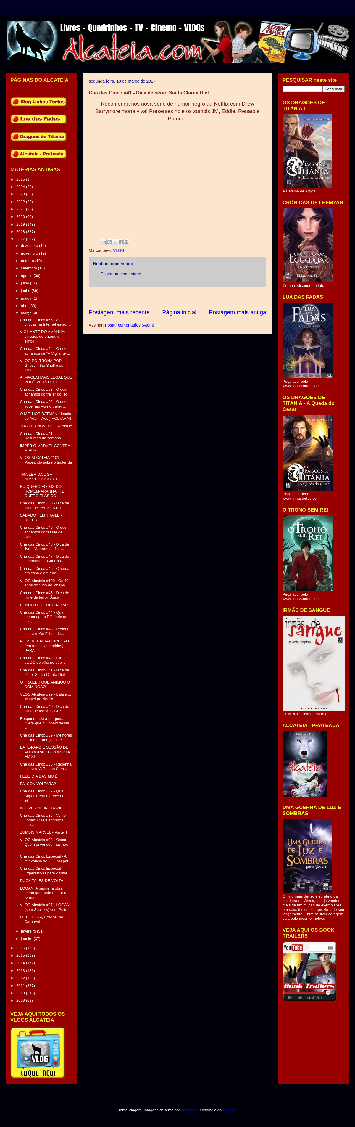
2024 (21, 186)
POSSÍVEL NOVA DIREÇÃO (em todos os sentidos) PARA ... (44, 645)
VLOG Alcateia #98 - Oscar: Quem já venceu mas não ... (44, 844)
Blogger (229, 1110)
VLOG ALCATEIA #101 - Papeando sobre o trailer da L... (46, 462)
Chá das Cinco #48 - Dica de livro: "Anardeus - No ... (44, 546)
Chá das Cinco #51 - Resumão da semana (40, 435)
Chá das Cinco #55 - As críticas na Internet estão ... (45, 322)
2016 (21, 948)
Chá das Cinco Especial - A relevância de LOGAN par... (45, 858)
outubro (28, 260)
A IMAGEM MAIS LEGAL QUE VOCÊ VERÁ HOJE (46, 379)
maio (25, 298)
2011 (21, 985)
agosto (27, 276)
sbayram (188, 1110)
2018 (21, 231)
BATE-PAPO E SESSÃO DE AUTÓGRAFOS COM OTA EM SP (45, 752)
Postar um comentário (121, 273)
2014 (21, 963)
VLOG (119, 250)
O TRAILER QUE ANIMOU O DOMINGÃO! (45, 684)
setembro (29, 268)
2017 (21, 239)
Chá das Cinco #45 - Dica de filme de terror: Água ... (44, 595)
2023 (21, 194)
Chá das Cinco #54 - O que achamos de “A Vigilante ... (45, 351)
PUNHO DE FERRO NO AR (44, 605)
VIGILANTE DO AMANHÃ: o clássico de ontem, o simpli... (44, 336)
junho (26, 290)
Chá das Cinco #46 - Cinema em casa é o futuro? (44, 570)
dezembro (30, 245)
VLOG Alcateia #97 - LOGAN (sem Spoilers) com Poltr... (45, 907)
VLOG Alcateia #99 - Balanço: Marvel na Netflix (45, 696)
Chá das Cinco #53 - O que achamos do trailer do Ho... (45, 391)
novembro (30, 253)
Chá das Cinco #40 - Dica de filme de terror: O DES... (44, 708)
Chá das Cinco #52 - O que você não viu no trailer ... (43, 404)
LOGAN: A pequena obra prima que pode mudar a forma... (43, 893)
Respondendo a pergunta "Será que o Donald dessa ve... (44, 723)
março (27, 313)
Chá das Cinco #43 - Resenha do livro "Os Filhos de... (45, 631)
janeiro (27, 938)
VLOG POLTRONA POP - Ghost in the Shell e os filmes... (42, 365)
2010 (21, 993)
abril (25, 305)
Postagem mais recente (119, 312)
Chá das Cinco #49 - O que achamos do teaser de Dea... (43, 532)
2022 (21, 202)
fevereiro (29, 931)
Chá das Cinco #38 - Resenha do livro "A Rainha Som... (45, 766)
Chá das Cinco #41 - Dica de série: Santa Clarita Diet (44, 672)
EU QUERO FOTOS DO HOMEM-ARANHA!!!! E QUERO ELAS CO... (42, 491)
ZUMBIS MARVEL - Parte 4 (43, 832)
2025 (21, 179)
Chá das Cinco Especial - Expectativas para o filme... (45, 870)
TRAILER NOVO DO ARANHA (46, 426)
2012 (21, 978)
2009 (21, 1000)
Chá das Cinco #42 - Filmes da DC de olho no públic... (44, 660)
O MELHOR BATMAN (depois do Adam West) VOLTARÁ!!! (46, 416)
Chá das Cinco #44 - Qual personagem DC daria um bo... (44, 617)
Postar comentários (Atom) (129, 325)
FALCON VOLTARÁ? (38, 784)
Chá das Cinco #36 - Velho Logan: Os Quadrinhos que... (43, 820)
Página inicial (179, 312)
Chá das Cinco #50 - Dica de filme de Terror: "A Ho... (44, 505)
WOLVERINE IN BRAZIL (41, 808)
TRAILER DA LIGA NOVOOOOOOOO (38, 476)
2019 (21, 224)
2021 (21, 209)
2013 (21, 970)
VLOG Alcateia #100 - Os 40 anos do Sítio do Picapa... (44, 583)
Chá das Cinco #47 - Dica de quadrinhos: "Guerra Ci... (44, 558)
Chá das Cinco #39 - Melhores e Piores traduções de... (46, 737)
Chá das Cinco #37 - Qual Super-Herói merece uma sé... (43, 796)
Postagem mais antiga (237, 312)
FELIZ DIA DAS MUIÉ (38, 776)
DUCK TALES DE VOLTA (41, 880)
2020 (21, 216)
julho (25, 283)
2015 (21, 955)
